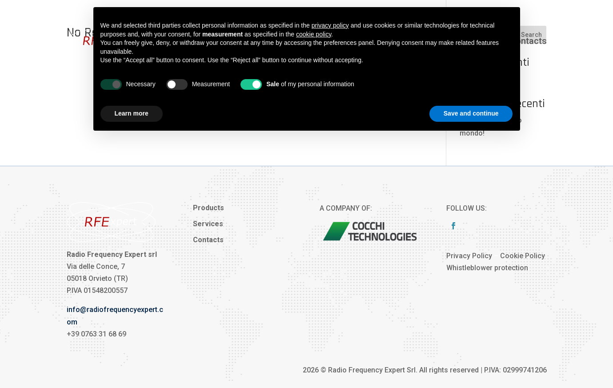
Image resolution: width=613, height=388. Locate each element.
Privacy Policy (469, 256)
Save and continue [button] (471, 113)
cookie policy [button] (313, 34)
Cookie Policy (522, 256)
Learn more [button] (131, 113)
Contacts (528, 41)
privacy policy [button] (330, 25)
